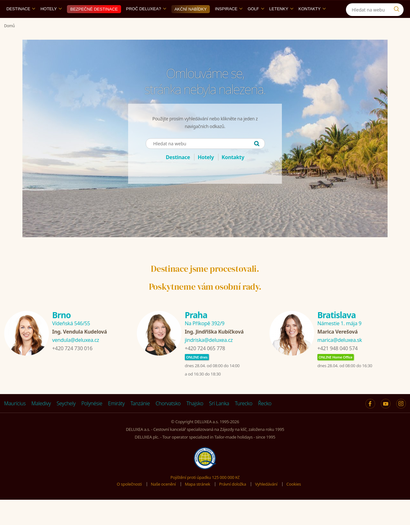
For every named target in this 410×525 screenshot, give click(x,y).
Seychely (66, 418)
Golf (256, 23)
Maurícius (15, 418)
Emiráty (116, 418)
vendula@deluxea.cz (75, 354)
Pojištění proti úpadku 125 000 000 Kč (205, 492)
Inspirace (228, 23)
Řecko (265, 418)
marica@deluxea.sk (339, 354)
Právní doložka (232, 499)
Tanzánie (140, 418)
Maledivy (41, 418)
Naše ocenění (163, 499)
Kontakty (312, 23)
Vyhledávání (266, 499)
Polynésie (91, 418)
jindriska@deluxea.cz (209, 354)
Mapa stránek (197, 499)
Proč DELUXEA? (146, 23)
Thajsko (194, 418)
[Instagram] (365, 7)
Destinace (20, 23)
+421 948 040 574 (337, 363)
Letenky (281, 23)
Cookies (293, 499)
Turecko (243, 418)
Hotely (51, 23)
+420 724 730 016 (72, 363)
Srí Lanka (219, 418)
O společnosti (129, 499)
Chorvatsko (168, 418)
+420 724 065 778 (205, 363)
